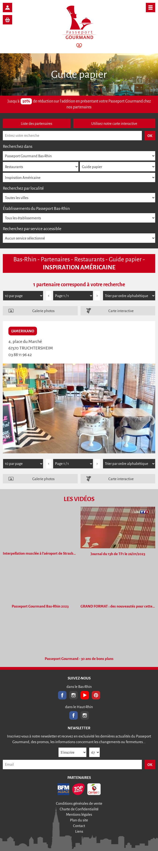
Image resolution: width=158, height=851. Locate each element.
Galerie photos (43, 311)
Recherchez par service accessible (32, 228)
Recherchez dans (17, 146)
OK (149, 765)
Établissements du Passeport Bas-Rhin (36, 208)
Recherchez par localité (23, 188)
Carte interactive (121, 311)
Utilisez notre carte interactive (114, 123)
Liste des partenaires (36, 123)
